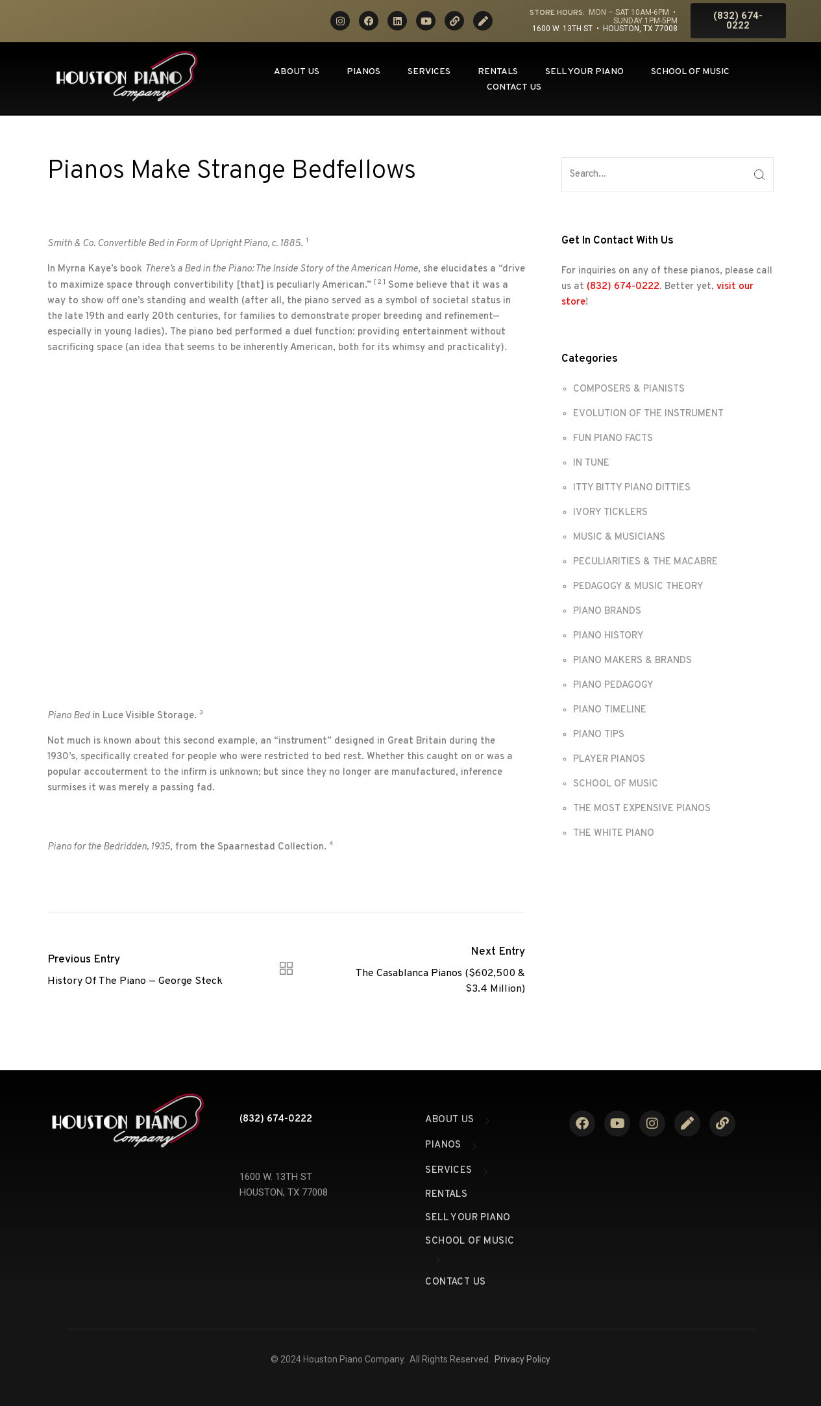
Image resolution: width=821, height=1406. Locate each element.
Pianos (363, 71)
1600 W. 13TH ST (275, 1177)
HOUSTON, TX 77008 (283, 1192)
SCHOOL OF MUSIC (615, 784)
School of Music (690, 71)
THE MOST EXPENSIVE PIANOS (642, 809)
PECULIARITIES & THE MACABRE (645, 562)
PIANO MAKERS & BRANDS (632, 661)
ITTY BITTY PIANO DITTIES (632, 488)
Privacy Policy (522, 1359)
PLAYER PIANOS (609, 759)
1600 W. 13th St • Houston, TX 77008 (605, 28)
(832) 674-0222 (623, 287)
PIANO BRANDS (607, 611)
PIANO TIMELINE (609, 710)
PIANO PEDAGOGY (613, 685)
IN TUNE (591, 463)
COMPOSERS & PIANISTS (629, 389)
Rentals (498, 71)
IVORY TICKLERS (610, 513)
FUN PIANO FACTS (613, 439)
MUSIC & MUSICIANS (619, 537)
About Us (296, 71)
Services (429, 71)
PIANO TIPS (598, 735)
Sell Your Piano (584, 71)
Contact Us (514, 87)
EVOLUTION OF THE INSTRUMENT (648, 414)
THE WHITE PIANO (613, 833)
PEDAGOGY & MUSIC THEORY (638, 587)
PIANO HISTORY (608, 636)
